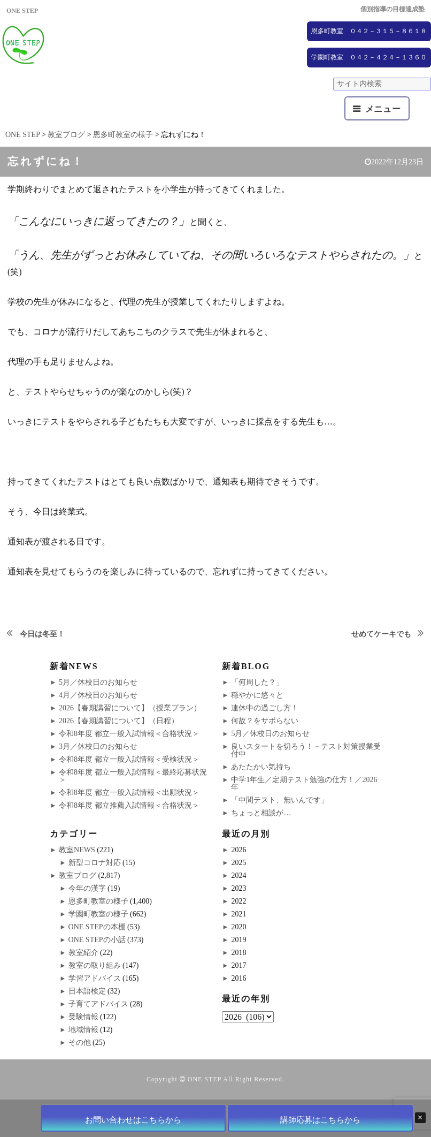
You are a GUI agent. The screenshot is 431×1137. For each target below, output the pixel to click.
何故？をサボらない (264, 721)
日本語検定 (87, 991)
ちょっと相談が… (261, 813)
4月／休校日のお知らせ (98, 695)
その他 (79, 1043)
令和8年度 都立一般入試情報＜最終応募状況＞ (133, 776)
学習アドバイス (94, 978)
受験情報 (83, 1017)
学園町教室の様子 (98, 914)
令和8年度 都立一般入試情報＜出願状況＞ (129, 793)
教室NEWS (77, 850)
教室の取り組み (94, 965)
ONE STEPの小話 (97, 940)
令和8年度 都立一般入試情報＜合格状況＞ (129, 734)
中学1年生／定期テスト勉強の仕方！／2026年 (304, 783)
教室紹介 (83, 953)
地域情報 (83, 1030)
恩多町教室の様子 (98, 901)
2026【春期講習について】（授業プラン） (130, 708)
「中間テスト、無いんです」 (279, 800)
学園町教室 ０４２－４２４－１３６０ (369, 57)
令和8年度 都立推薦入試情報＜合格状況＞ (129, 805)
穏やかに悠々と (257, 695)
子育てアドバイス (98, 1004)
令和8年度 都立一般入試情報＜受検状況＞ (129, 759)
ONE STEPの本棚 (97, 927)
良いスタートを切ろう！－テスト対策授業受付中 (306, 750)
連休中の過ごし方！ (264, 708)
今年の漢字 (87, 888)
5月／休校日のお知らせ (98, 682)
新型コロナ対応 (94, 863)
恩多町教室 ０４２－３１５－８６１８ (369, 31)
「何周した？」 (257, 682)
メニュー (383, 108)
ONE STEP (204, 1079)
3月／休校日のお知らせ (98, 746)
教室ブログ (77, 875)
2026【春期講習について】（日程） (119, 721)
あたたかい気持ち (261, 767)
